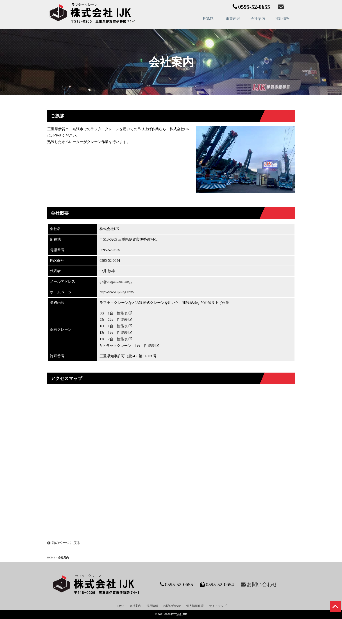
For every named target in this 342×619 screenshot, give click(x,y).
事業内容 (233, 18)
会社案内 (258, 18)
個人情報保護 (195, 606)
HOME (208, 18)
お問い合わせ (172, 606)
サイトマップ (217, 606)
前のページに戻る (63, 543)
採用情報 (282, 18)
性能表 (124, 313)
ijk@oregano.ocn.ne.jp (116, 281)
